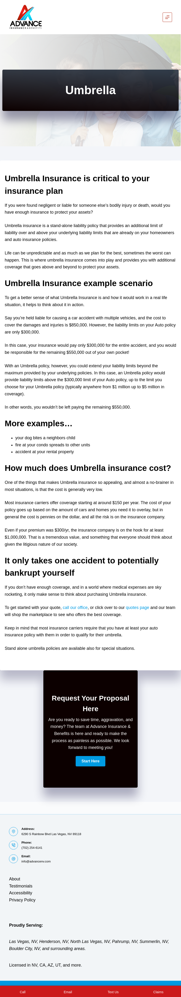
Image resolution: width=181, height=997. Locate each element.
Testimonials (20, 886)
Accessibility (20, 893)
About (14, 879)
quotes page (137, 607)
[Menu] (167, 17)
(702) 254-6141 (31, 847)
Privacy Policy (22, 900)
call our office (75, 607)
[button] (90, 761)
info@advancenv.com (36, 861)
